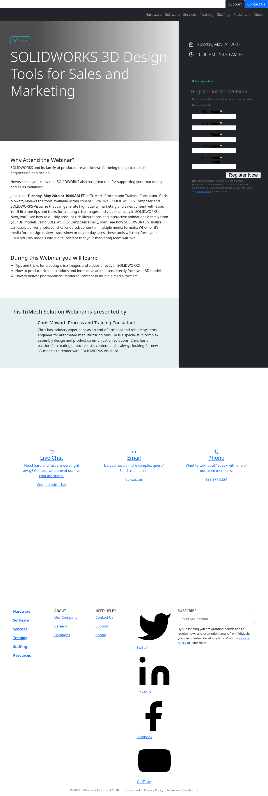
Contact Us (256, 4)
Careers (60, 626)
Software (172, 14)
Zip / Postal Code (210, 160)
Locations (62, 635)
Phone (101, 635)
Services (190, 14)
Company (212, 146)
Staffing (223, 14)
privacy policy (203, 191)
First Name (211, 112)
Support (234, 4)
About (259, 14)
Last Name (211, 123)
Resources (241, 14)
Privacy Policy (153, 790)
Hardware (154, 14)
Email (215, 135)
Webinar (20, 40)
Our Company (65, 617)
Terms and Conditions (182, 790)
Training (206, 14)
